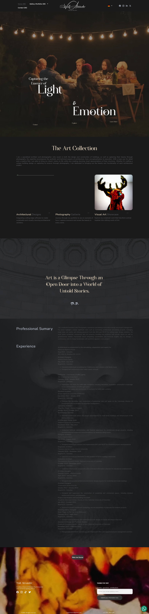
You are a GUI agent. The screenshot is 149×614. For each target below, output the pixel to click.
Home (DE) (22, 4)
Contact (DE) (22, 8)
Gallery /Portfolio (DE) (38, 4)
